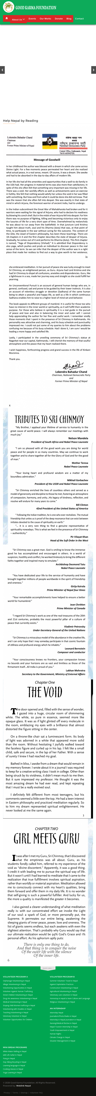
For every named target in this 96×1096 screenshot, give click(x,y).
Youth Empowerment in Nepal (62, 1030)
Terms (15, 1092)
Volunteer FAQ (36, 1092)
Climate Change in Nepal (60, 1037)
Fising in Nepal (9, 1058)
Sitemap (24, 1092)
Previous (2, 70)
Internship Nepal (56, 1012)
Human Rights (55, 1034)
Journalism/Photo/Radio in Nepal (63, 1016)
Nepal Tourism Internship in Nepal (64, 1027)
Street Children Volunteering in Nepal (18, 995)
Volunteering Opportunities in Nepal (17, 988)
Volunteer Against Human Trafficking (18, 991)
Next (93, 70)
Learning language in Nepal (14, 1065)
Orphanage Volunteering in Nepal (16, 981)
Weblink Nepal (23, 1086)
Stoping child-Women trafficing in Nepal (19, 1005)
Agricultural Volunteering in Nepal (63, 991)
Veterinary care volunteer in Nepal (63, 995)
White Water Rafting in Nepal (14, 1051)
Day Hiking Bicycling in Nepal (14, 1062)
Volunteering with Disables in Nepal (17, 1009)
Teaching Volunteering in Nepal (15, 1012)
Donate (59, 18)
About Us (18, 19)
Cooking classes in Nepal (13, 1069)
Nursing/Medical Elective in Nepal (63, 1023)
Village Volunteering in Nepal (14, 984)
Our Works (45, 18)
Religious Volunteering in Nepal (62, 1002)
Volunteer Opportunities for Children (17, 1019)
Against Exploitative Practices (62, 984)
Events (32, 18)
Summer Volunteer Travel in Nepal (64, 981)
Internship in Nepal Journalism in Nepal (65, 1019)
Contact (79, 18)
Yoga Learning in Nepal (12, 1072)
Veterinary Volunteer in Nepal (14, 1016)
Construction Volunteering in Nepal (64, 988)
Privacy (7, 1092)
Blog (68, 18)
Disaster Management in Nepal (62, 1041)
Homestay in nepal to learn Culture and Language (70, 998)
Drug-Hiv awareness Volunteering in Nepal (20, 998)
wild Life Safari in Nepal (12, 1055)
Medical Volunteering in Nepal (15, 1002)
